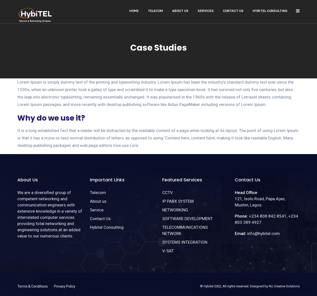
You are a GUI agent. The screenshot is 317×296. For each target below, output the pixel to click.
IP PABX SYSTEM (178, 201)
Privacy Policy (64, 286)
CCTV (167, 192)
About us (180, 11)
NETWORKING (175, 209)
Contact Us (233, 11)
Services (206, 11)
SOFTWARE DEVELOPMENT (187, 218)
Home (134, 11)
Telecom (155, 11)
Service (97, 209)
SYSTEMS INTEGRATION (184, 242)
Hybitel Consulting (270, 11)
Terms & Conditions (32, 286)
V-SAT (168, 250)
